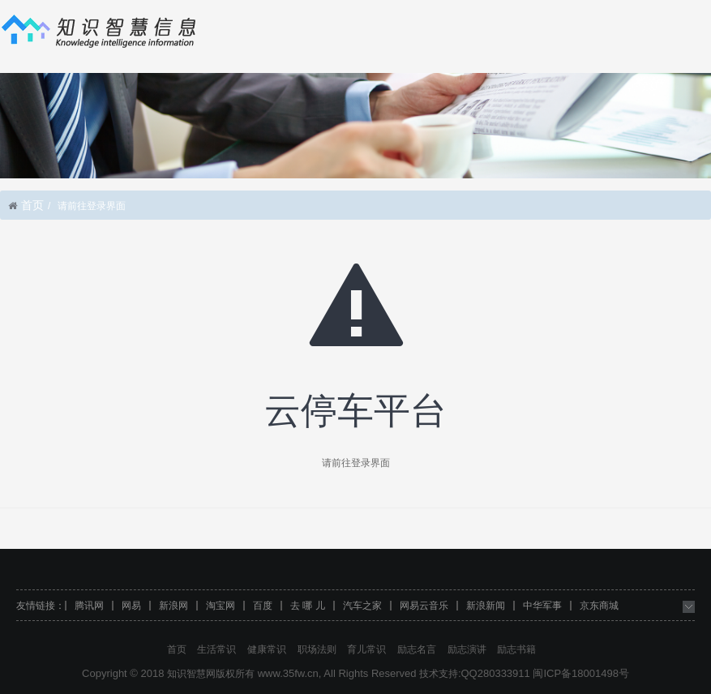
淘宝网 (220, 605)
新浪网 (173, 605)
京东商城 (599, 605)
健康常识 (266, 649)
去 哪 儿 (307, 605)
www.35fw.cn (288, 673)
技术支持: (439, 673)
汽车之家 (362, 605)
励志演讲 (467, 649)
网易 (131, 605)
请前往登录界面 (356, 463)
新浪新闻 (485, 605)
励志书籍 (516, 649)
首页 (32, 205)
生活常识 (216, 649)
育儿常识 (366, 649)
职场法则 (317, 649)
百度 (262, 605)
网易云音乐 (424, 605)
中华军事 (542, 605)
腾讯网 (89, 605)
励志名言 (416, 649)
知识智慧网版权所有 (211, 673)
